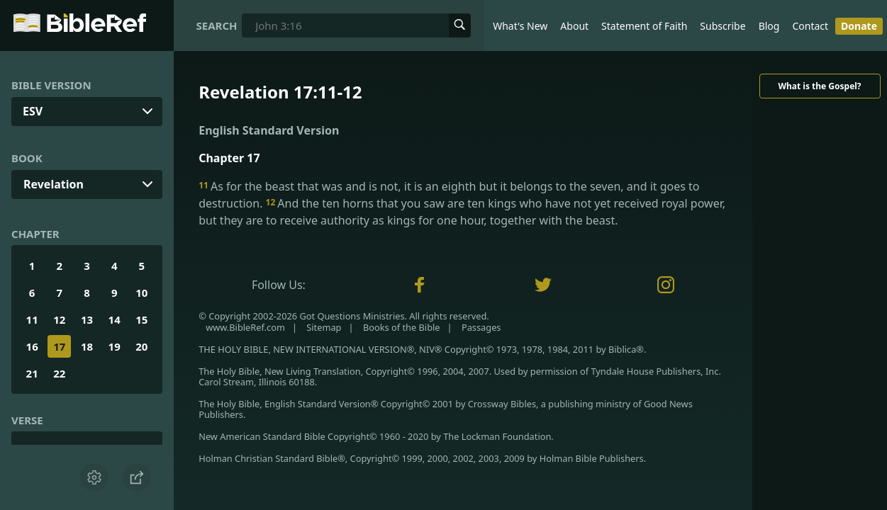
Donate (859, 26)
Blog (769, 26)
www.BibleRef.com (245, 327)
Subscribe (722, 26)
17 (59, 346)
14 (114, 319)
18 (87, 346)
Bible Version (51, 85)
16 (32, 346)
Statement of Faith (644, 26)
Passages (481, 327)
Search (217, 25)
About (574, 26)
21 (32, 373)
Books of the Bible (401, 327)
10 (141, 292)
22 (59, 373)
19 (114, 346)
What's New (520, 26)
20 (141, 346)
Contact (810, 26)
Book (27, 158)
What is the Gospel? (819, 86)
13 (87, 319)
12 (59, 319)
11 (32, 319)
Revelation (53, 184)
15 (141, 319)
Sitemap (323, 327)
